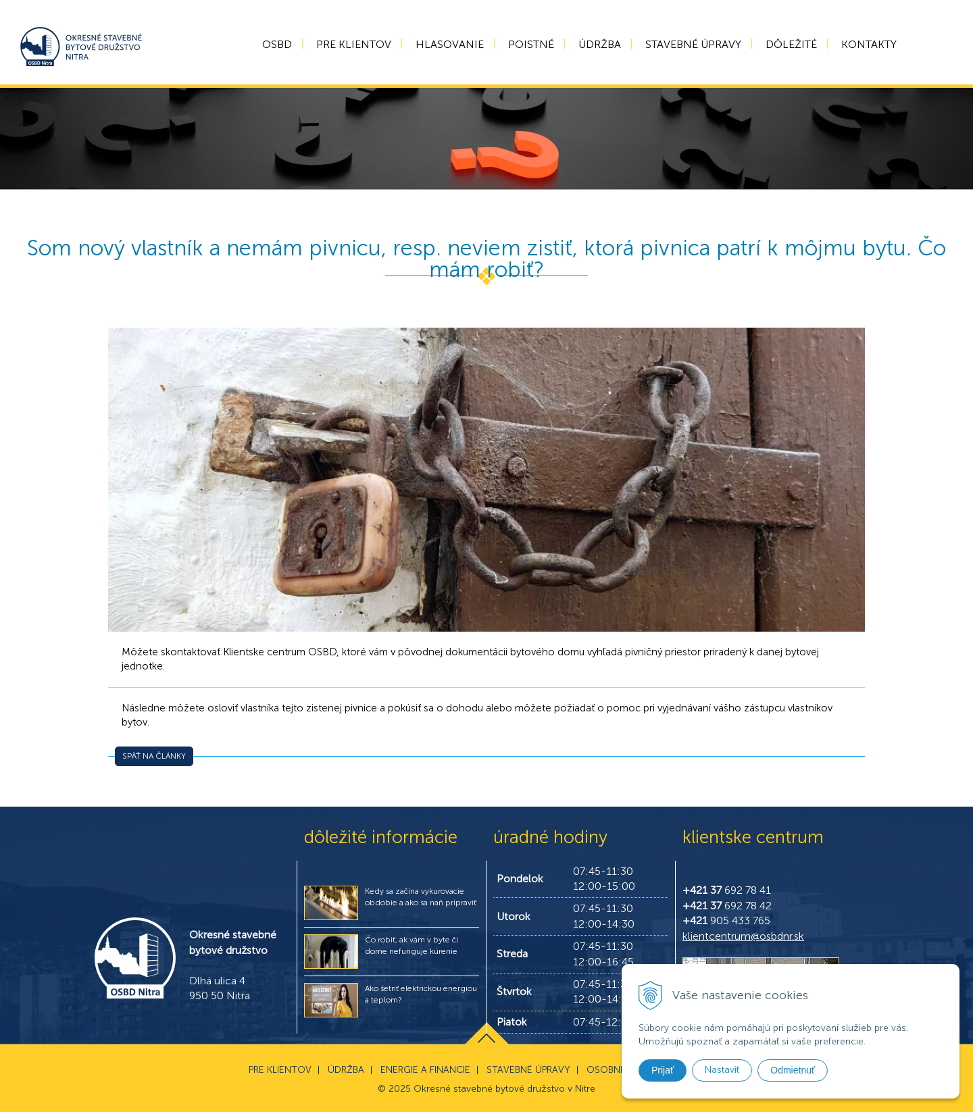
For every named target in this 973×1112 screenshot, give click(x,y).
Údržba (599, 44)
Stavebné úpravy (693, 44)
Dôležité (791, 44)
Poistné (531, 44)
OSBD (277, 44)
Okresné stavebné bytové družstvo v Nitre (504, 1088)
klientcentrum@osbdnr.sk (743, 936)
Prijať (662, 1070)
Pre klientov (353, 44)
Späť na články (154, 756)
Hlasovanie (450, 44)
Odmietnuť (792, 1070)
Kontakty (869, 44)
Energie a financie (425, 1070)
